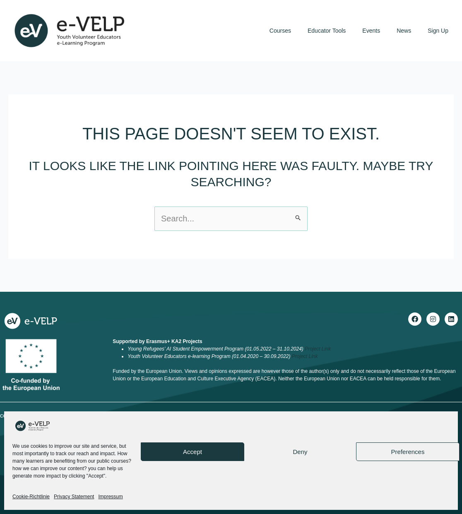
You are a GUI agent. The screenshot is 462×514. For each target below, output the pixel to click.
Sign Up (438, 30)
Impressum (110, 497)
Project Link (318, 349)
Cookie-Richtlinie (31, 497)
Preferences (408, 451)
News (404, 30)
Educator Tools (327, 30)
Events (371, 30)
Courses (280, 30)
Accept (192, 451)
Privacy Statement (74, 497)
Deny (300, 451)
